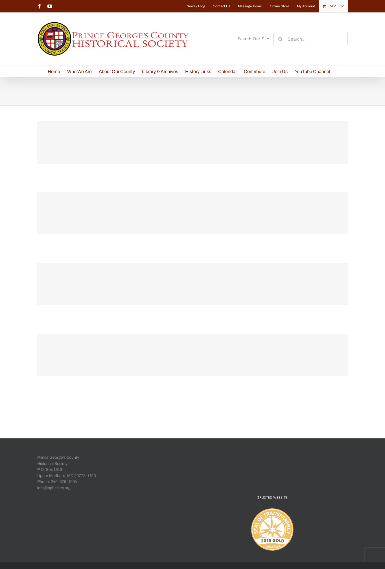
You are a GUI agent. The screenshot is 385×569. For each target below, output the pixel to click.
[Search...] (310, 39)
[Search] (280, 39)
